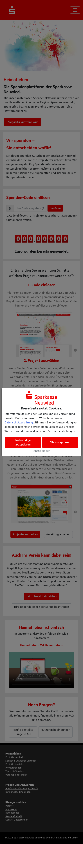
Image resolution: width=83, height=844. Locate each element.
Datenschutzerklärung (19, 422)
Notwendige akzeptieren (23, 442)
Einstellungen (41, 450)
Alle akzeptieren (60, 442)
